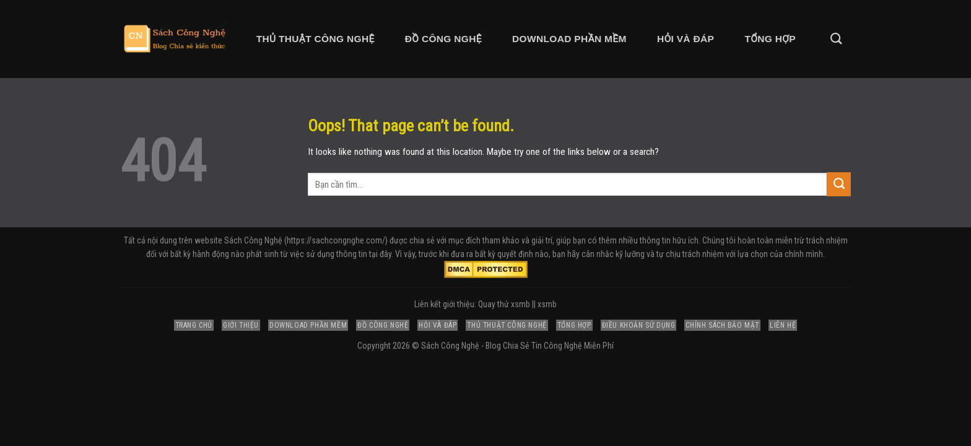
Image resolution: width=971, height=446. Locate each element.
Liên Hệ (783, 325)
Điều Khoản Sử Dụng (639, 325)
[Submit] (839, 184)
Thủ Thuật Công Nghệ (315, 38)
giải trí (541, 240)
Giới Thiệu (241, 325)
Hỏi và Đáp (685, 38)
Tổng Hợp (769, 38)
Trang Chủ (193, 325)
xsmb (547, 304)
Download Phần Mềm (569, 38)
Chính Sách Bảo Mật (722, 325)
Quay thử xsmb (504, 304)
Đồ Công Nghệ (443, 38)
